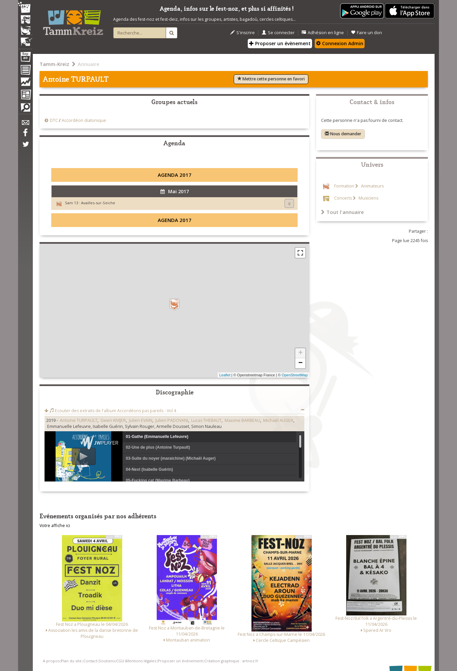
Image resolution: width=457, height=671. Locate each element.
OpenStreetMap (295, 375)
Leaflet (224, 375)
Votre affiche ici (55, 525)
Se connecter (278, 32)
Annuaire (88, 64)
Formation (344, 186)
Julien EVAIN (140, 420)
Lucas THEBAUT (206, 420)
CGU (120, 660)
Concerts (343, 198)
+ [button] (300, 353)
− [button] (300, 363)
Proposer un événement (180, 660)
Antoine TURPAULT (78, 420)
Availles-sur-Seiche (98, 202)
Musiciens (368, 198)
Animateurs (372, 186)
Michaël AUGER (278, 420)
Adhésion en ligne (323, 32)
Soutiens (107, 660)
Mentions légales (141, 660)
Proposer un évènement (280, 43)
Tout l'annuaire (342, 212)
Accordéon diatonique (84, 120)
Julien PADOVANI (171, 420)
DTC (54, 120)
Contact (90, 660)
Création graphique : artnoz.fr (231, 660)
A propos (51, 660)
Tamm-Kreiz (54, 64)
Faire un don (366, 32)
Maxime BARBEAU (242, 420)
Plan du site (71, 660)
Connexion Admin (339, 43)
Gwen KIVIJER (113, 420)
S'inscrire (242, 32)
